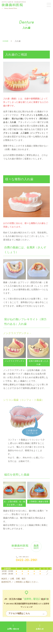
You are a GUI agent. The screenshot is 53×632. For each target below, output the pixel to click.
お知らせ (39, 627)
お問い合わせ (13, 627)
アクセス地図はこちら (19, 613)
